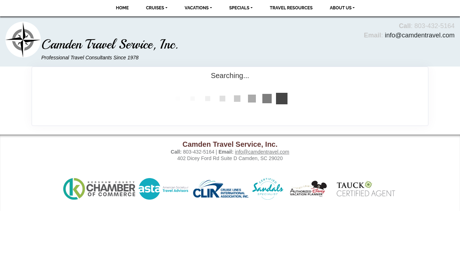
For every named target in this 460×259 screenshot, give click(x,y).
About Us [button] (341, 7)
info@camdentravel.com (420, 35)
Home (122, 7)
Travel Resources (291, 7)
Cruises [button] (155, 7)
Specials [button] (239, 7)
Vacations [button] (197, 7)
